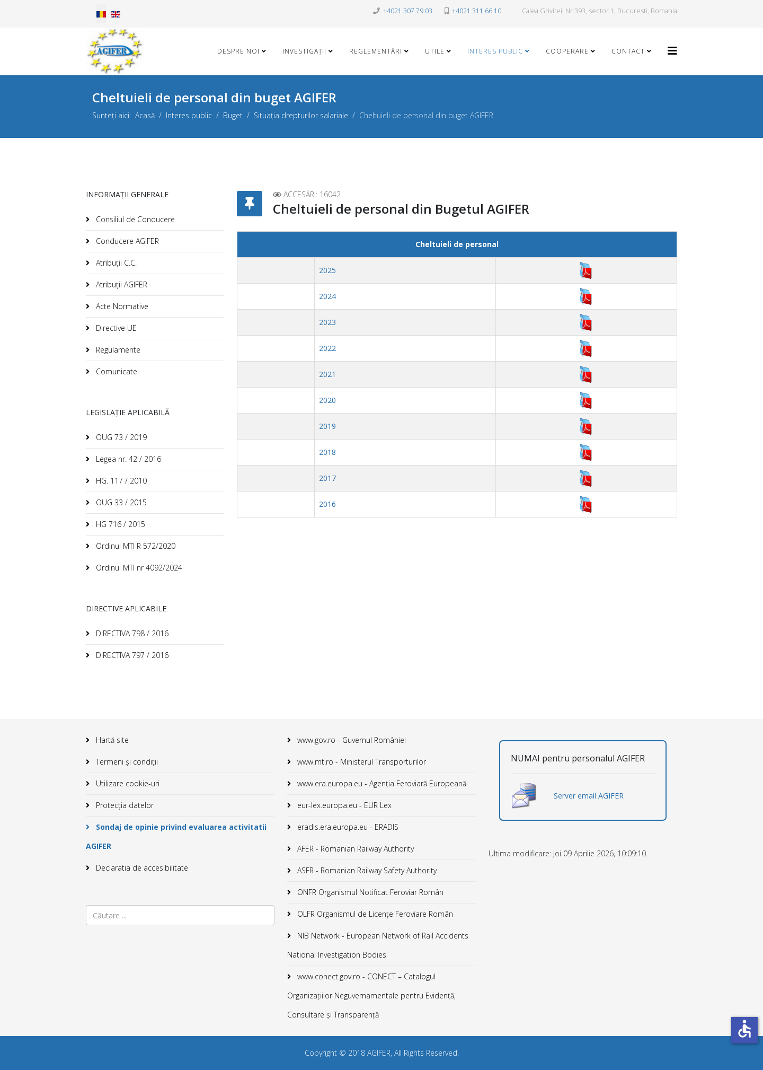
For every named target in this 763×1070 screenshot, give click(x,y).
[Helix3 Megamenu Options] (672, 51)
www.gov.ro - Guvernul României (350, 740)
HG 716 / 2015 (119, 524)
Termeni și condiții (126, 762)
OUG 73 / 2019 (120, 437)
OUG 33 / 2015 (120, 502)
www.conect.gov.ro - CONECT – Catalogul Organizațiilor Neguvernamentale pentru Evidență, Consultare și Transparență (371, 995)
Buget (233, 115)
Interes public (495, 51)
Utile (435, 51)
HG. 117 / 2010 (120, 481)
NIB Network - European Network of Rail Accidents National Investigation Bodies (377, 945)
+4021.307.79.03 (407, 10)
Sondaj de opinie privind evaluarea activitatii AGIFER (176, 836)
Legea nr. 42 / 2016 (127, 459)
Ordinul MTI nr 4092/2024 (138, 568)
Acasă (145, 115)
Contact (628, 51)
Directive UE (115, 328)
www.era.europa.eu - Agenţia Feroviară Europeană (380, 783)
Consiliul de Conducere (134, 219)
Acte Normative (121, 306)
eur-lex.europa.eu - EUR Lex (343, 805)
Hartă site (111, 740)
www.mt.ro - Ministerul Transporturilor (360, 762)
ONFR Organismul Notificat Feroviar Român (369, 892)
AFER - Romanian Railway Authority (354, 849)
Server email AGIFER (589, 796)
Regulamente (117, 350)
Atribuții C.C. (115, 263)
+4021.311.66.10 (476, 10)
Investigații (304, 51)
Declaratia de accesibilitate (141, 868)
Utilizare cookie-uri (126, 783)
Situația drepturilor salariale (301, 115)
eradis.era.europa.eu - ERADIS (346, 827)
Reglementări (375, 51)
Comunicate (115, 371)
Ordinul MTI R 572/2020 (134, 546)
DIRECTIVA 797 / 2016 (131, 655)
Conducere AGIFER (126, 241)
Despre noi (238, 51)
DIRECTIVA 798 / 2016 (131, 633)
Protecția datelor (124, 805)
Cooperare (567, 51)
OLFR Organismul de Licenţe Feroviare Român (374, 914)
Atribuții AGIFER (120, 284)
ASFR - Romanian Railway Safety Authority (366, 870)
